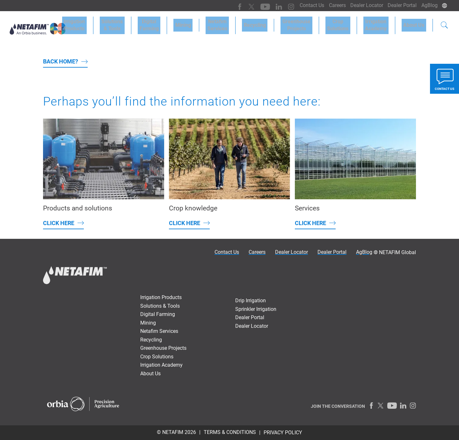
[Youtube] (256, 5)
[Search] (444, 23)
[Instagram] (279, 5)
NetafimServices (237, 23)
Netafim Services (159, 331)
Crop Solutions (156, 357)
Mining (206, 23)
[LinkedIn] (268, 5)
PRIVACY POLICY (283, 432)
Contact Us (304, 5)
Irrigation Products (108, 23)
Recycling (271, 23)
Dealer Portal (399, 5)
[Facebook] (231, 5)
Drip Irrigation (250, 300)
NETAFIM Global (397, 252)
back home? (60, 61)
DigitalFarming (175, 23)
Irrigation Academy (161, 365)
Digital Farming (157, 314)
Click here (58, 223)
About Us (415, 23)
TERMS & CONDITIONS (230, 432)
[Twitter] (243, 5)
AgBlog (428, 5)
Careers (331, 5)
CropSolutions (346, 23)
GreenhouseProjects (309, 23)
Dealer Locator (362, 5)
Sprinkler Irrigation (255, 309)
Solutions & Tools (142, 23)
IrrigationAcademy (381, 23)
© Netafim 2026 (176, 432)
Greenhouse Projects (163, 348)
